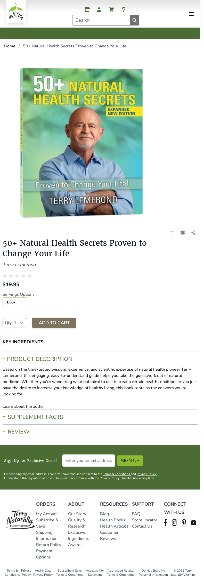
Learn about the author (24, 406)
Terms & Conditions (117, 474)
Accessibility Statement (95, 572)
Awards (75, 545)
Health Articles (114, 526)
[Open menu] (191, 14)
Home (9, 46)
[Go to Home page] (16, 11)
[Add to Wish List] (172, 232)
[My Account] (99, 9)
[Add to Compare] (182, 232)
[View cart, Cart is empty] (111, 9)
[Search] (134, 20)
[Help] (124, 9)
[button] (18, 276)
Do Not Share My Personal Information (153, 572)
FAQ (136, 514)
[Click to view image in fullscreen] (82, 141)
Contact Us (142, 526)
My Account (47, 514)
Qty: (9, 323)
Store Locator (144, 520)
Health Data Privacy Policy (43, 572)
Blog (104, 514)
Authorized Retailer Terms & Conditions (120, 572)
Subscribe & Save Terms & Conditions (69, 572)
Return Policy (49, 545)
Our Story (77, 514)
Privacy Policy (147, 474)
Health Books (112, 520)
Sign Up (130, 460)
